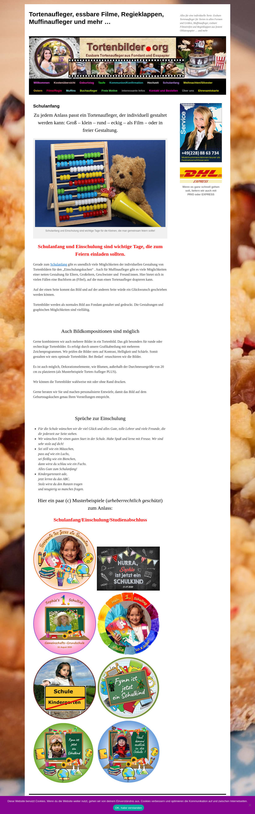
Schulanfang (58, 264)
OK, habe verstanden (128, 807)
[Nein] (250, 805)
